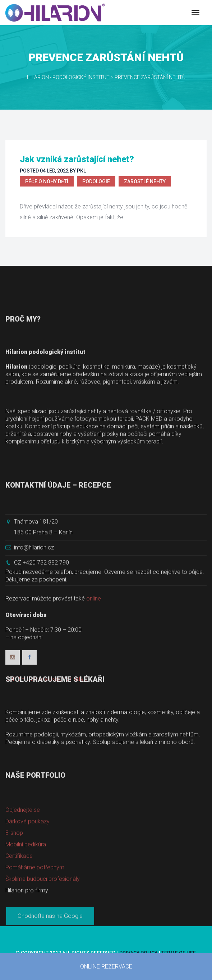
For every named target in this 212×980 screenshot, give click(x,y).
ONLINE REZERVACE (106, 966)
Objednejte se (22, 860)
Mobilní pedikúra (25, 895)
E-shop (14, 883)
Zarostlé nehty (145, 181)
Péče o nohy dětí (46, 181)
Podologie (96, 181)
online (93, 663)
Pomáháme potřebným (34, 918)
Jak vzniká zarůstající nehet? (77, 159)
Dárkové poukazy (27, 872)
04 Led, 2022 (54, 171)
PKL (81, 171)
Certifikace (19, 906)
